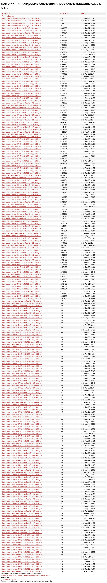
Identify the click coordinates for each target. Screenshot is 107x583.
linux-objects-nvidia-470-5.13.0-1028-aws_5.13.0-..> (21, 146)
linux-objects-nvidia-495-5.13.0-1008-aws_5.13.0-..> (21, 98)
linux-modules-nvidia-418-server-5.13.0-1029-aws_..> (22, 501)
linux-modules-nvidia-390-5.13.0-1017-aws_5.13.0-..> (22, 562)
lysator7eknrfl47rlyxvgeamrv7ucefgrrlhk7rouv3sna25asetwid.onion (25, 575)
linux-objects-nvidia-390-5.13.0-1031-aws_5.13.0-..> (21, 262)
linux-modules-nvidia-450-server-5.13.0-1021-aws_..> (22, 480)
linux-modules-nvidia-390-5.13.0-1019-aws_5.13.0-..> (22, 559)
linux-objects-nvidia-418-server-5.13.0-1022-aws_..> (21, 243)
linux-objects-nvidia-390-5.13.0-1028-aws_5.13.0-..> (21, 269)
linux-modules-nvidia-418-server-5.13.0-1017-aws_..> (22, 523)
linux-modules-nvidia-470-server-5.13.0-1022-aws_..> (22, 393)
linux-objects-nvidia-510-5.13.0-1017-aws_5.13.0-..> (21, 86)
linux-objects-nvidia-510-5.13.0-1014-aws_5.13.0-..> (21, 88)
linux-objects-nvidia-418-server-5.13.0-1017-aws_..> (21, 250)
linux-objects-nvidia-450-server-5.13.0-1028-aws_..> (21, 192)
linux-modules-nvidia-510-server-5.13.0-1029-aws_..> (22, 311)
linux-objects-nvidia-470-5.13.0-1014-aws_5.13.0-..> (21, 168)
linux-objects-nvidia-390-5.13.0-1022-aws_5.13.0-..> (21, 281)
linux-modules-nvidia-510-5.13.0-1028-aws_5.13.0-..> (22, 339)
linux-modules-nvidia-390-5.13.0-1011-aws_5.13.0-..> (22, 569)
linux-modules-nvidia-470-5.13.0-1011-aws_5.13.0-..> (22, 446)
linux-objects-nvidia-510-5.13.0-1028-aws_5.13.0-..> (21, 67)
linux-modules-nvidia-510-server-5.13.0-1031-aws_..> (22, 306)
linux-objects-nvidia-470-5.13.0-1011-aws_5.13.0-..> (21, 173)
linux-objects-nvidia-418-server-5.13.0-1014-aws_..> (21, 253)
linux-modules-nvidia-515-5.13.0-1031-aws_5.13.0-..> (22, 303)
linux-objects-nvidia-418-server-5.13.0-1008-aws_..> (21, 260)
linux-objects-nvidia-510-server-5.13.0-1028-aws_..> (21, 40)
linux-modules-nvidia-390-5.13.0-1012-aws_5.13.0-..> (22, 566)
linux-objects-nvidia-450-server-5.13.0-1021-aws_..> (21, 207)
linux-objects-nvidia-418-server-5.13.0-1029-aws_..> (21, 228)
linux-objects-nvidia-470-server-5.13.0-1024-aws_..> (21, 112)
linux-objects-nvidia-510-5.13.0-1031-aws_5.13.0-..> (21, 59)
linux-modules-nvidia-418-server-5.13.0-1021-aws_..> (22, 518)
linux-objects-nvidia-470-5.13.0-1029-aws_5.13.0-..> (21, 144)
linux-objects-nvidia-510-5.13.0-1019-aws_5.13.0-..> (21, 84)
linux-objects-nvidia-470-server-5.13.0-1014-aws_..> (21, 129)
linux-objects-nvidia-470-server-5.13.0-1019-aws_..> (21, 125)
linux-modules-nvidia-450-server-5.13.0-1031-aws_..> (22, 458)
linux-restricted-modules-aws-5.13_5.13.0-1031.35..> (21, 18)
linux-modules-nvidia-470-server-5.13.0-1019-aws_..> (22, 397)
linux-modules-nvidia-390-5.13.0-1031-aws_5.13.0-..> (22, 535)
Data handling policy (8, 579)
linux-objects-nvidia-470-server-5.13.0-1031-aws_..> (21, 100)
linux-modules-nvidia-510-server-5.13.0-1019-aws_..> (22, 330)
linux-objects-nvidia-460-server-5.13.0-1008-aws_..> (21, 183)
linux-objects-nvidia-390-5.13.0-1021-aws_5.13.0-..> (21, 284)
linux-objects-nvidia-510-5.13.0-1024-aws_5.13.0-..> (21, 71)
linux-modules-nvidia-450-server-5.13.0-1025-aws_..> (22, 467)
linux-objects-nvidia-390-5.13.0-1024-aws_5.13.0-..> (21, 274)
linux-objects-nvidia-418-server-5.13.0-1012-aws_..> (21, 255)
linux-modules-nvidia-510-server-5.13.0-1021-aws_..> (22, 327)
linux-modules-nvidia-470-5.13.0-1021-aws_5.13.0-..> (22, 434)
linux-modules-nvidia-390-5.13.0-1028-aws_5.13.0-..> (22, 542)
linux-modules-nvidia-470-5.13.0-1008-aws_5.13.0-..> (22, 448)
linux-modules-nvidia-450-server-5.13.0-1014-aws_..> (22, 487)
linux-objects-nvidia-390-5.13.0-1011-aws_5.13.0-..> (21, 296)
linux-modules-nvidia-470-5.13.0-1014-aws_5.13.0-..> (22, 441)
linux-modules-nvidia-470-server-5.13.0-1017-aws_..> (22, 400)
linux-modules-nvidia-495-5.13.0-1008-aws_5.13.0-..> (22, 371)
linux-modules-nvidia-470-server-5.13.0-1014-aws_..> (22, 402)
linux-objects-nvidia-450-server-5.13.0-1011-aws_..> (21, 219)
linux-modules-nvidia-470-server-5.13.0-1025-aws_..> (22, 383)
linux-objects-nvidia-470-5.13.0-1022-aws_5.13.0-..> (21, 158)
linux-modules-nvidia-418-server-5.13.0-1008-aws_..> (22, 533)
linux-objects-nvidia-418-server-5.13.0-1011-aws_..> (21, 257)
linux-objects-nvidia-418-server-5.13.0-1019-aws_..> (21, 248)
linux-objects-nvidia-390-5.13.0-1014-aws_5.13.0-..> (21, 291)
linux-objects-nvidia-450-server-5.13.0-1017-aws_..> (21, 212)
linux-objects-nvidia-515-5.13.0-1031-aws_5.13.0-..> (21, 30)
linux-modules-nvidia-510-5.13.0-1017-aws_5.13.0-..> (22, 359)
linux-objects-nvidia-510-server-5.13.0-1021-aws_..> (21, 55)
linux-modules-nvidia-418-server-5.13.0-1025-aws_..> (22, 506)
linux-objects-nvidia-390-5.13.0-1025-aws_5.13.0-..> (21, 272)
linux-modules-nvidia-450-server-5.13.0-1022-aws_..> (22, 477)
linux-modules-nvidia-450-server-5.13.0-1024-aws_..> (22, 470)
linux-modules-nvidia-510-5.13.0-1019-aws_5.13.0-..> (22, 356)
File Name (6, 13)
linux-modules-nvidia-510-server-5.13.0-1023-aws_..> (22, 320)
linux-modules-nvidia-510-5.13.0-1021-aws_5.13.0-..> (22, 354)
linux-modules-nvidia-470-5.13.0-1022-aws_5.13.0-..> (22, 431)
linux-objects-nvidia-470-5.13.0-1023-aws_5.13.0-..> (21, 154)
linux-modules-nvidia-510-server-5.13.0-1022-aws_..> (22, 325)
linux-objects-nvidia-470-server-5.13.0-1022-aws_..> (21, 120)
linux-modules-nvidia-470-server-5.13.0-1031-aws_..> (22, 373)
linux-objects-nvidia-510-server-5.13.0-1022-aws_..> (21, 52)
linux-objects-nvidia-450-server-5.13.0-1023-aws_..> (21, 199)
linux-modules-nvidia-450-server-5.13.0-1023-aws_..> (22, 472)
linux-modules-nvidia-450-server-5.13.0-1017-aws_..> (22, 484)
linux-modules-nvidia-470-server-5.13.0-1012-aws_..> (22, 405)
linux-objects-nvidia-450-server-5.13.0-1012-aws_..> (21, 216)
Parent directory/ (8, 16)
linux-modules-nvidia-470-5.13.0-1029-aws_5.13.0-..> (22, 417)
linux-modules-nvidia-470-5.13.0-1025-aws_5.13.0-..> (22, 422)
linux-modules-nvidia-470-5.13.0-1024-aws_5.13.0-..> (22, 424)
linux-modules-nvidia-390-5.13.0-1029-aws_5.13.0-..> (22, 540)
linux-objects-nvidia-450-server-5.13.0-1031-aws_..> (21, 185)
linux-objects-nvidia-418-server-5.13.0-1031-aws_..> (21, 224)
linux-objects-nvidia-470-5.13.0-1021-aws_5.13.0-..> (21, 161)
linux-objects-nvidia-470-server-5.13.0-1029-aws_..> (21, 105)
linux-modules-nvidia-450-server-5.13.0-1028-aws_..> (22, 465)
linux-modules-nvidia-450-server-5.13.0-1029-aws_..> (22, 463)
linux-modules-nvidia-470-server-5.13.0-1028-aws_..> (22, 381)
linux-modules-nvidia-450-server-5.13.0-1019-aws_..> (22, 482)
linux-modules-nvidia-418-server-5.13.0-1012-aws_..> (22, 528)
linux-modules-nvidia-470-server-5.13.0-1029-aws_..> (22, 378)
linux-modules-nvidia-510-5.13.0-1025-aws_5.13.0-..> (22, 342)
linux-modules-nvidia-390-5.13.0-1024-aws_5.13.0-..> (22, 547)
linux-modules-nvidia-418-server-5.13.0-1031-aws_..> (22, 496)
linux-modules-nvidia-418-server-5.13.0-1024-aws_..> (22, 508)
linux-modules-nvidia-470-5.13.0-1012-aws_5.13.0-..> (22, 443)
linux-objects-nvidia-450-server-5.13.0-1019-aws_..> (21, 209)
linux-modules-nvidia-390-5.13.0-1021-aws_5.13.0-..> (22, 557)
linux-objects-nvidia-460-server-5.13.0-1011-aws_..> (21, 180)
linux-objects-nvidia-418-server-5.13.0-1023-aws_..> (21, 238)
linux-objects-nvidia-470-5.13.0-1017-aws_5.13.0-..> (21, 166)
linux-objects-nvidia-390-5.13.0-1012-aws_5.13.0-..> (21, 294)
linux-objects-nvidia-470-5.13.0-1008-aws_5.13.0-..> (21, 175)
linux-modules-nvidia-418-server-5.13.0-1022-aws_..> (22, 516)
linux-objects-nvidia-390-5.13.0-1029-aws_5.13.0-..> (21, 267)
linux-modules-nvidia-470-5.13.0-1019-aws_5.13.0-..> (22, 436)
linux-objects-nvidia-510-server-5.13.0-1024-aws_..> (21, 45)
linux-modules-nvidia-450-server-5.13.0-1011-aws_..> (22, 492)
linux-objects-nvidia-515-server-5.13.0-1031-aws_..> (21, 28)
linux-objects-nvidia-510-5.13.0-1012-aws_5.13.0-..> (21, 91)
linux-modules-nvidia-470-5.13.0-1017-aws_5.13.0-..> (22, 438)
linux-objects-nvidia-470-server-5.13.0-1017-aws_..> (21, 127)
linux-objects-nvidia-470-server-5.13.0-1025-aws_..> (21, 110)
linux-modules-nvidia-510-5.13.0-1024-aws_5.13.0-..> (22, 344)
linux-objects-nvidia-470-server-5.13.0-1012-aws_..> (21, 132)
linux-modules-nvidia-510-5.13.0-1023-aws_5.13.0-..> (22, 347)
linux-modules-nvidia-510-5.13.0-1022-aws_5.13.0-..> (22, 352)
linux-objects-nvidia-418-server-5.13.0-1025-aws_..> (21, 233)
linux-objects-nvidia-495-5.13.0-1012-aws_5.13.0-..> (21, 93)
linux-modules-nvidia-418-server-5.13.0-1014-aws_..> (22, 525)
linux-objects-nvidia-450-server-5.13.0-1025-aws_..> (21, 195)
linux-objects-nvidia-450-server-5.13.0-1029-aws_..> (21, 190)
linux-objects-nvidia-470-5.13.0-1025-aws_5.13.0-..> (21, 149)
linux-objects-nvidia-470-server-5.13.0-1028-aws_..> (21, 108)
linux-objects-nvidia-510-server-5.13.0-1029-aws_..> (21, 38)
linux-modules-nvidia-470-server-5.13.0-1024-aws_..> (22, 385)
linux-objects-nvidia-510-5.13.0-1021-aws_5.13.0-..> (21, 81)
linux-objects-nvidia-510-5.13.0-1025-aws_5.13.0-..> (21, 69)
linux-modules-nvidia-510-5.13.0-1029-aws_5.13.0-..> (22, 337)
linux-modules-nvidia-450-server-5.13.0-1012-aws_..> (22, 489)
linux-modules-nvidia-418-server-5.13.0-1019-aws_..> (22, 521)
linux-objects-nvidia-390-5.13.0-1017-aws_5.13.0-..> (21, 289)
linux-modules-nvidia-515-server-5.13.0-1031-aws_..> (22, 301)
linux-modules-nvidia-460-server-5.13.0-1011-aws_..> (22, 453)
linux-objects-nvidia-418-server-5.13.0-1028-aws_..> (21, 231)
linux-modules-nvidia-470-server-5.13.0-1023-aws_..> (22, 388)
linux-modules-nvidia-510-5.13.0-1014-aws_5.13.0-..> (22, 361)
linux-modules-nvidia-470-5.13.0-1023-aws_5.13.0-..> (22, 426)
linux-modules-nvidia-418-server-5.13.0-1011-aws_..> (22, 530)
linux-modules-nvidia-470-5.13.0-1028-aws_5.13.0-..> (22, 419)
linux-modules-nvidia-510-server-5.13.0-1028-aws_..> (22, 313)
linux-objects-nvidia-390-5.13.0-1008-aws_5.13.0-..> (21, 298)
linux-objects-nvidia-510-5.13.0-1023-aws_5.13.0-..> (21, 74)
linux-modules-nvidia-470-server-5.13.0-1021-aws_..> (22, 395)
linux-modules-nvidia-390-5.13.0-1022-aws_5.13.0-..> (22, 554)
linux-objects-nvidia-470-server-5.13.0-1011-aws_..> (21, 134)
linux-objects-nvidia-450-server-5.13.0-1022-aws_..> (21, 204)
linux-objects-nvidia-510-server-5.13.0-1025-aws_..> (21, 43)
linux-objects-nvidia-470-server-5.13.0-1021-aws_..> (21, 122)
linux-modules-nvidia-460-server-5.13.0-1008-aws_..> (22, 455)
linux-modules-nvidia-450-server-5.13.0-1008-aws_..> (22, 494)
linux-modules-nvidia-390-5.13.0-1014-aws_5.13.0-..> (22, 564)
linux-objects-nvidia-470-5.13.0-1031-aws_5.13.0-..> (21, 139)
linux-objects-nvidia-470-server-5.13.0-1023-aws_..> (21, 115)
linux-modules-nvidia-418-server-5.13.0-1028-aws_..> (22, 504)
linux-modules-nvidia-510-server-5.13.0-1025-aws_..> (22, 315)
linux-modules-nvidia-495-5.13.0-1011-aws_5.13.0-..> (22, 368)
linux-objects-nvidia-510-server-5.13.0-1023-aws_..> (21, 47)
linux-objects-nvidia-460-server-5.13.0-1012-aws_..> (21, 178)
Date (82, 13)
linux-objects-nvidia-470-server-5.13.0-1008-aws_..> (21, 137)
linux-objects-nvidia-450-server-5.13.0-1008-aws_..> (21, 221)
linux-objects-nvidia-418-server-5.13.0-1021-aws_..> (21, 245)
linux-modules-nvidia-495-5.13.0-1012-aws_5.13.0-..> (22, 366)
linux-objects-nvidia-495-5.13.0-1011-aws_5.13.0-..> (21, 96)
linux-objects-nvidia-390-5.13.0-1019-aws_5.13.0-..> (21, 286)
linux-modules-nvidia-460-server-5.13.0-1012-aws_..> (22, 450)
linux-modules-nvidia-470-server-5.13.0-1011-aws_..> (22, 407)
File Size (63, 13)
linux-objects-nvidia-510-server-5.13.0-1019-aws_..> (21, 57)
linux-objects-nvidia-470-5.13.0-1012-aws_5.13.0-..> (21, 170)
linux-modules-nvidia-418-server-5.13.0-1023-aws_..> (22, 511)
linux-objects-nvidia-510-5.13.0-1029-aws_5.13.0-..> (21, 64)
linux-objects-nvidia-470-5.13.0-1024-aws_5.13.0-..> (21, 151)
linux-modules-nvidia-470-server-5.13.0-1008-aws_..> (22, 409)
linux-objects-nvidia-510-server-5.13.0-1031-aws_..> (21, 33)
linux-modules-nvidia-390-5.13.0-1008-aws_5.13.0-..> (22, 571)
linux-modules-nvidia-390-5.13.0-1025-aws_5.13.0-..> (22, 545)
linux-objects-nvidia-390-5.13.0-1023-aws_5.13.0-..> (21, 277)
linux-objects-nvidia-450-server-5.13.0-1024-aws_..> (21, 197)
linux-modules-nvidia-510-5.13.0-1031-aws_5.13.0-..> (22, 332)
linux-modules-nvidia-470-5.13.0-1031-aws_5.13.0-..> (22, 412)
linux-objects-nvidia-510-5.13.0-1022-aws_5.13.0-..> (21, 79)
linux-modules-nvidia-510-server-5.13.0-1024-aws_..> (22, 318)
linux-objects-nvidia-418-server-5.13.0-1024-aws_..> (21, 236)
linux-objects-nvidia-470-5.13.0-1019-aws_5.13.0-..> (21, 163)
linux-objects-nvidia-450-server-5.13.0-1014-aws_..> (21, 214)
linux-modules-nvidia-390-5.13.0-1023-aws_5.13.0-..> (22, 550)
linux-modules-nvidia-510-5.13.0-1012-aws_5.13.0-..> (22, 364)
